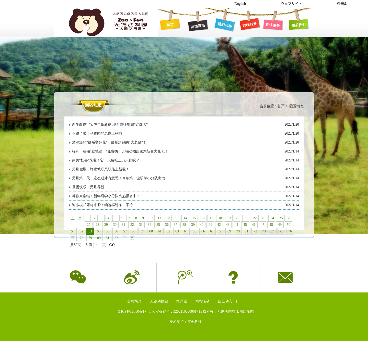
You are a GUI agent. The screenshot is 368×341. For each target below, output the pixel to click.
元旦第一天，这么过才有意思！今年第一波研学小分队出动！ (120, 178)
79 (90, 238)
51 (73, 231)
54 (99, 231)
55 (107, 231)
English (240, 4)
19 (229, 218)
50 (288, 225)
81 (107, 238)
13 (176, 218)
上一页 (76, 218)
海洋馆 (181, 301)
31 (123, 225)
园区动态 (225, 301)
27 (88, 225)
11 (159, 218)
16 (202, 218)
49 (280, 225)
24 (272, 218)
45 (245, 225)
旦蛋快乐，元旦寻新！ (90, 187)
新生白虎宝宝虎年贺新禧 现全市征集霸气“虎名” (110, 124)
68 (220, 231)
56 (116, 231)
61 (160, 231)
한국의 (342, 4)
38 (184, 225)
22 (255, 218)
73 (264, 231)
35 (158, 225)
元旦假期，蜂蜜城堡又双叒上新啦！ (100, 169)
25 (281, 218)
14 (185, 218)
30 (115, 225)
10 (151, 218)
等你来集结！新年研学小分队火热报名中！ (106, 196)
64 (186, 231)
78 (81, 238)
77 (73, 238)
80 (99, 238)
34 (149, 225)
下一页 (128, 238)
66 (203, 231)
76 (290, 231)
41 (210, 225)
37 (175, 225)
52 (81, 231)
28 (97, 225)
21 (246, 218)
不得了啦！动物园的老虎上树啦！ (99, 133)
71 (246, 231)
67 (212, 231)
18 (220, 218)
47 (262, 225)
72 (255, 231)
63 (177, 231)
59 (142, 231)
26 (289, 218)
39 (193, 225)
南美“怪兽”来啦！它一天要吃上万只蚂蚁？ (106, 160)
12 (168, 218)
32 (132, 225)
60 (151, 231)
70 (238, 231)
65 (194, 231)
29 (106, 225)
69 (229, 231)
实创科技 (194, 322)
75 (281, 231)
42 (219, 225)
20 (237, 218)
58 (133, 231)
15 (194, 218)
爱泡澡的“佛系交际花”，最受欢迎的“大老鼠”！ (109, 142)
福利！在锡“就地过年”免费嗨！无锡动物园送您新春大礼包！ (120, 151)
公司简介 (134, 301)
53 (90, 231)
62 (168, 231)
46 (254, 225)
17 (211, 218)
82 (116, 238)
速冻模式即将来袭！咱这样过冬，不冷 (102, 205)
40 (201, 225)
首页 (281, 106)
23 (263, 218)
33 (141, 225)
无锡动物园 (159, 301)
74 (272, 231)
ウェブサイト (291, 4)
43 (227, 225)
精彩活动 (202, 301)
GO (112, 245)
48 (271, 225)
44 (236, 225)
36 (167, 225)
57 (125, 231)
